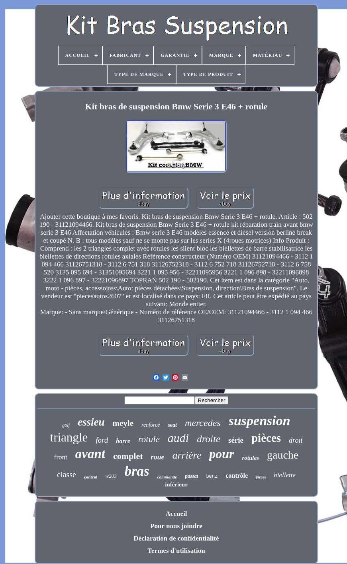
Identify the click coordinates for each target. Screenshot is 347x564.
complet (128, 456)
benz (212, 476)
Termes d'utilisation (176, 550)
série (235, 440)
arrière (186, 455)
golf (66, 425)
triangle (69, 437)
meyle (123, 423)
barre (123, 441)
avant (90, 454)
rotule (149, 439)
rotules (250, 458)
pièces (266, 438)
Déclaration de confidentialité (176, 538)
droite (208, 439)
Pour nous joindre (176, 526)
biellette (285, 475)
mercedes (203, 423)
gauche (282, 455)
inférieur (176, 484)
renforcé (150, 425)
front (60, 457)
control (90, 477)
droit (295, 440)
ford (102, 440)
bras (136, 471)
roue (157, 457)
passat (191, 476)
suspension (259, 420)
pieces (261, 477)
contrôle (236, 475)
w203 (110, 476)
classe (66, 474)
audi (178, 437)
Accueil (176, 513)
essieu (91, 422)
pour (221, 454)
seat (172, 425)
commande (167, 477)
